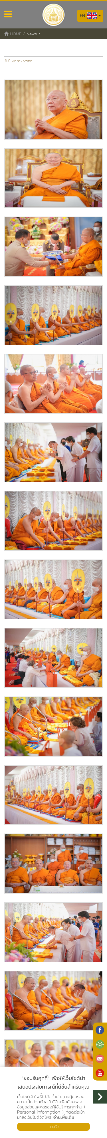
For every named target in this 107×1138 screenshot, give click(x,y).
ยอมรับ (53, 1126)
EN (90, 15)
